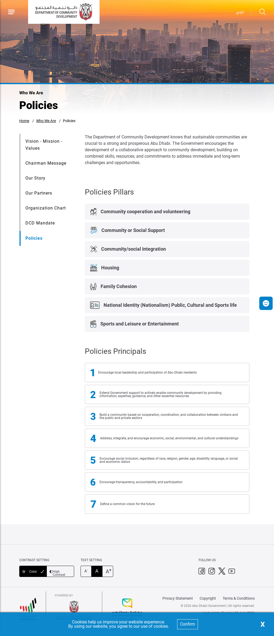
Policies (69, 121)
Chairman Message (45, 163)
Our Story (35, 178)
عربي (240, 11)
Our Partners (38, 193)
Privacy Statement (177, 598)
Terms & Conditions (239, 598)
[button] (266, 303)
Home (24, 121)
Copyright (208, 598)
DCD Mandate (40, 223)
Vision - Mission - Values (43, 145)
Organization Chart (45, 208)
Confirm (187, 624)
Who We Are (46, 121)
